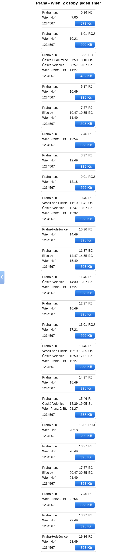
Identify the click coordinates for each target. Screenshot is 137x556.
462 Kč (86, 76)
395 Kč (86, 97)
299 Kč (86, 45)
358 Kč (86, 145)
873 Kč (86, 23)
